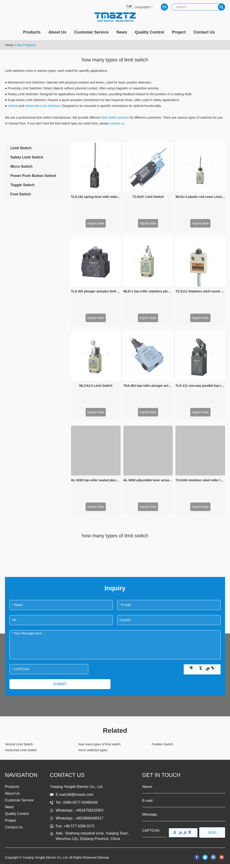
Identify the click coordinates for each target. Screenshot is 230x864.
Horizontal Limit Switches (42, 106)
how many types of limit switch (99, 744)
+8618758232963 (89, 810)
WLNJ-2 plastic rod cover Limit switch (200, 197)
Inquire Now (95, 223)
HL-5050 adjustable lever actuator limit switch (148, 480)
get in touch (161, 775)
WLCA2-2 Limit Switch (96, 385)
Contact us (67, 775)
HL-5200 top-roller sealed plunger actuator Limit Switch (96, 480)
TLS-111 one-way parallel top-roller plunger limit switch (200, 385)
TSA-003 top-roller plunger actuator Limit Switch (148, 385)
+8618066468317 (89, 818)
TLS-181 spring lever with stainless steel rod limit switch (96, 197)
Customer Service (91, 32)
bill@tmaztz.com (80, 794)
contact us (117, 123)
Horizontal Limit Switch (21, 750)
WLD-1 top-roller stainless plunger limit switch (148, 291)
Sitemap (103, 857)
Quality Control (149, 32)
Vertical (13, 106)
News (122, 32)
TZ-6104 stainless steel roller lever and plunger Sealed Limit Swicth (200, 480)
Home (9, 45)
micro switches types (92, 750)
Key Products (26, 45)
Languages (142, 7)
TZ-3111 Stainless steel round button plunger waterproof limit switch (200, 291)
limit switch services (115, 117)
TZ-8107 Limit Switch (148, 197)
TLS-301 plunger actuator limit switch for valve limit (96, 291)
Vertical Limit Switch (19, 744)
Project (179, 32)
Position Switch (162, 744)
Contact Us (204, 32)
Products (31, 32)
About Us (57, 32)
